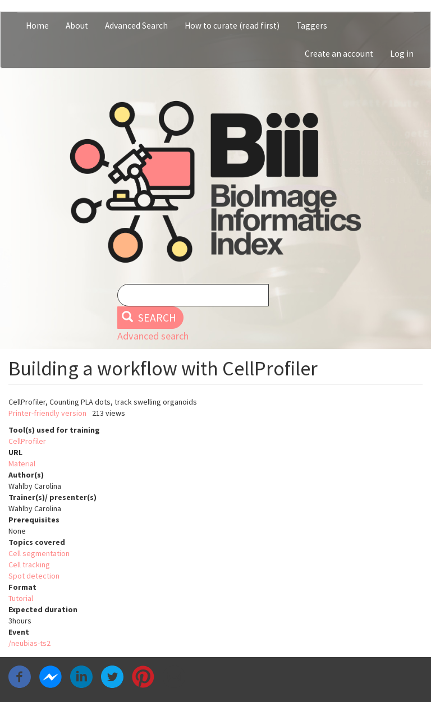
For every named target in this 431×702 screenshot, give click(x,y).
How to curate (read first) (232, 25)
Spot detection (33, 576)
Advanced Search (136, 25)
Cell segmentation (39, 553)
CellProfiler (27, 441)
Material (21, 463)
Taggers (311, 25)
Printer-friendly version (47, 413)
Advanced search (153, 335)
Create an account (339, 53)
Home (37, 25)
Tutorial (20, 598)
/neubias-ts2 (29, 643)
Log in (402, 53)
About (77, 25)
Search (149, 317)
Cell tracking (29, 564)
